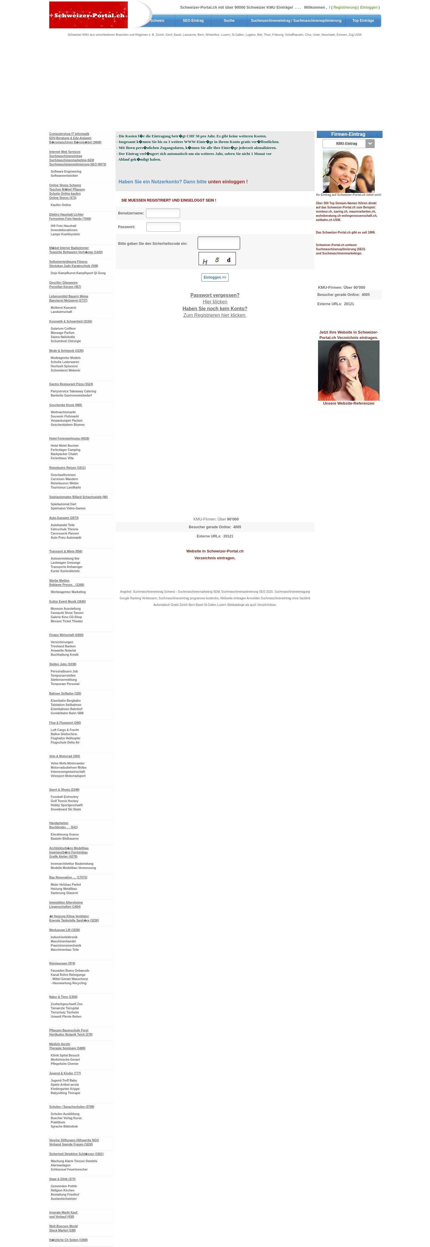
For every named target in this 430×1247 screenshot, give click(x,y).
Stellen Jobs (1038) (62, 664)
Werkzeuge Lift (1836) (64, 930)
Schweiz (157, 21)
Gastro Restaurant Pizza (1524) (71, 384)
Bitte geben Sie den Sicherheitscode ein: (157, 244)
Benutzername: (131, 213)
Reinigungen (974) (62, 963)
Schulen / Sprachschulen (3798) (71, 1106)
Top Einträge (363, 21)
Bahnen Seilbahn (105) (65, 693)
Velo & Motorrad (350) (64, 756)
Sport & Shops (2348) (64, 789)
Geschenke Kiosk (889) (65, 405)
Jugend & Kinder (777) (65, 1073)
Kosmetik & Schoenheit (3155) (70, 321)
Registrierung (345, 7)
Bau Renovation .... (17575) (68, 877)
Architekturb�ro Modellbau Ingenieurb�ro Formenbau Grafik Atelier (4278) (69, 852)
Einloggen (369, 7)
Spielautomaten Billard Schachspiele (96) (78, 497)
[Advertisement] (215, 86)
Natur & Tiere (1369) (63, 997)
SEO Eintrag (193, 21)
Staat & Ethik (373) (62, 1179)
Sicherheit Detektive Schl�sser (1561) (76, 1154)
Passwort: (131, 227)
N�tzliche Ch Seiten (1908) (68, 1240)
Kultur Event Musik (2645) (67, 601)
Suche (229, 21)
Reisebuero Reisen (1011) (67, 467)
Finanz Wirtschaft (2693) (66, 635)
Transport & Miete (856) (65, 551)
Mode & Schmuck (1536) (66, 350)
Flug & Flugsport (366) (65, 722)
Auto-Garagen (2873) (64, 518)
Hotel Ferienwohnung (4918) (69, 438)
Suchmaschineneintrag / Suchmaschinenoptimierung (296, 21)
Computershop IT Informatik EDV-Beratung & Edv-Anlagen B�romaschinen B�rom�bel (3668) (75, 138)
